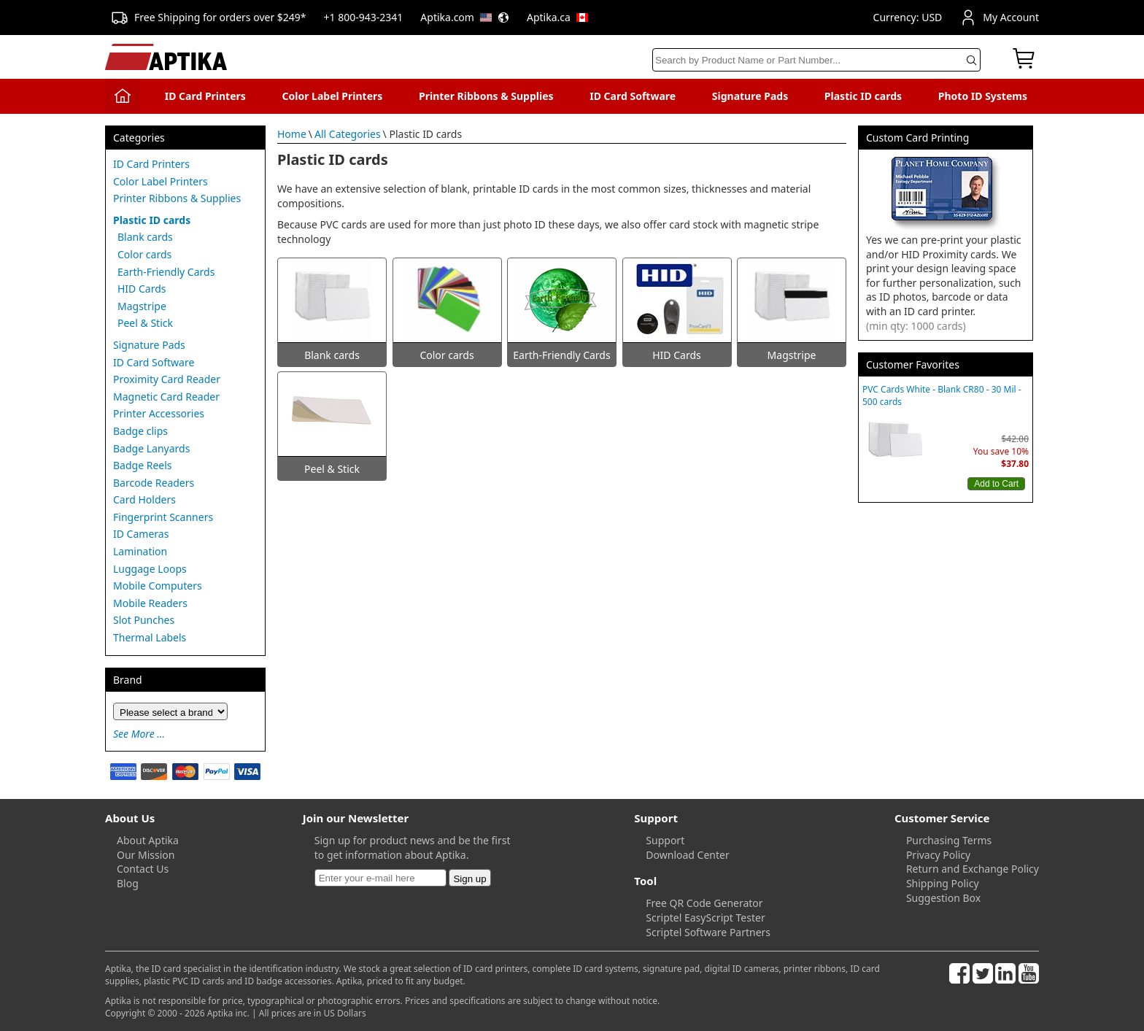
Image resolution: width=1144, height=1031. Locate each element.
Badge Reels (142, 465)
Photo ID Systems (982, 96)
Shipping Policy (942, 883)
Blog (128, 883)
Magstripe (141, 306)
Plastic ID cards (863, 96)
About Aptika (148, 840)
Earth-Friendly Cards (165, 272)
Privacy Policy (938, 855)
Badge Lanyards (151, 448)
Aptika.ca (557, 17)
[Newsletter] (380, 878)
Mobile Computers (157, 585)
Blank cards (145, 237)
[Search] (816, 60)
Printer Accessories (158, 413)
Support (665, 840)
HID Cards (141, 289)
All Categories (347, 134)
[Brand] (170, 711)
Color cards (144, 254)
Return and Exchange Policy (972, 869)
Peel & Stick (145, 323)
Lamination (140, 551)
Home (291, 134)
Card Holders (144, 499)
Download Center (687, 855)
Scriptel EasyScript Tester (705, 917)
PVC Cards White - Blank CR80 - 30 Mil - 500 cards (941, 396)
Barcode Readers (153, 483)
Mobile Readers (150, 603)
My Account (999, 17)
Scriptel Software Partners (708, 932)
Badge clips (140, 431)
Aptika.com (464, 17)
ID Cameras (141, 534)
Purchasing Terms (949, 840)
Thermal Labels (149, 637)
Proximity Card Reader (166, 379)
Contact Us (143, 869)
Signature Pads (750, 96)
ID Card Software (633, 96)
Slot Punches (143, 620)
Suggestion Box (943, 898)
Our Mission (145, 855)
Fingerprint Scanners (163, 517)
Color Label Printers (332, 96)
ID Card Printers (205, 96)
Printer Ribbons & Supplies (486, 96)
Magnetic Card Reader (166, 396)
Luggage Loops (150, 569)
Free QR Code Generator (704, 903)
